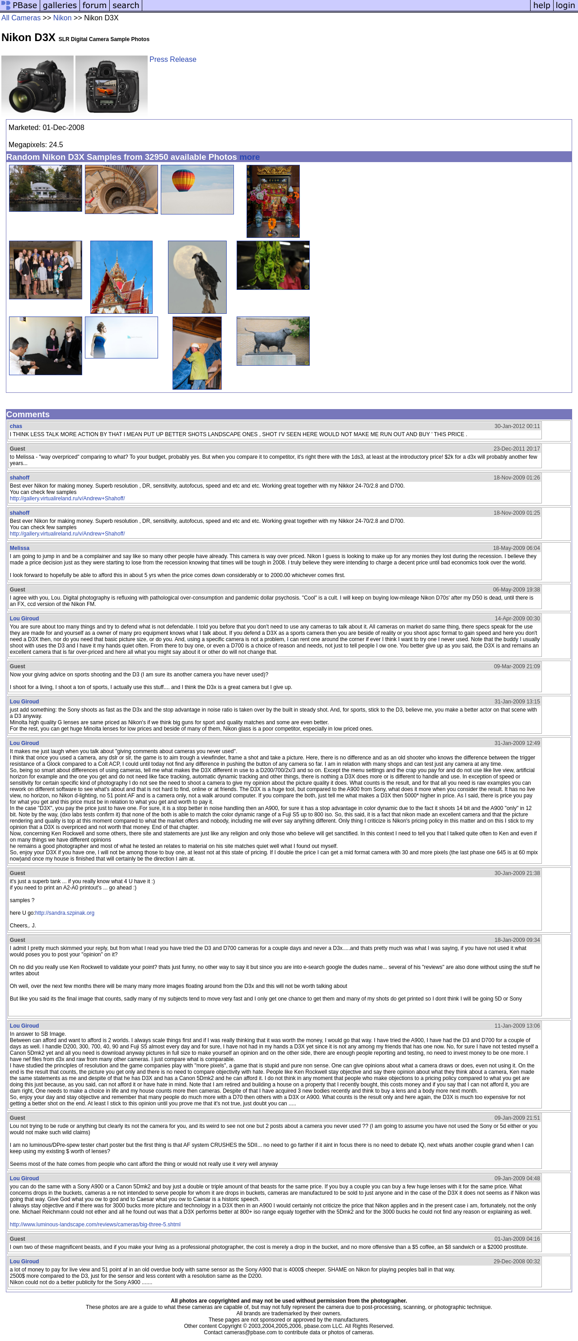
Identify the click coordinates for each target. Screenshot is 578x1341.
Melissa (19, 548)
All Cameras (21, 18)
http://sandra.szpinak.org (64, 913)
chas (16, 426)
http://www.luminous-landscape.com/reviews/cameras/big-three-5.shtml (95, 1224)
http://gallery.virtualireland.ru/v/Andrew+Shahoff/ (67, 498)
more (249, 157)
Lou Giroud (24, 618)
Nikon (62, 18)
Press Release (172, 59)
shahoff (19, 478)
